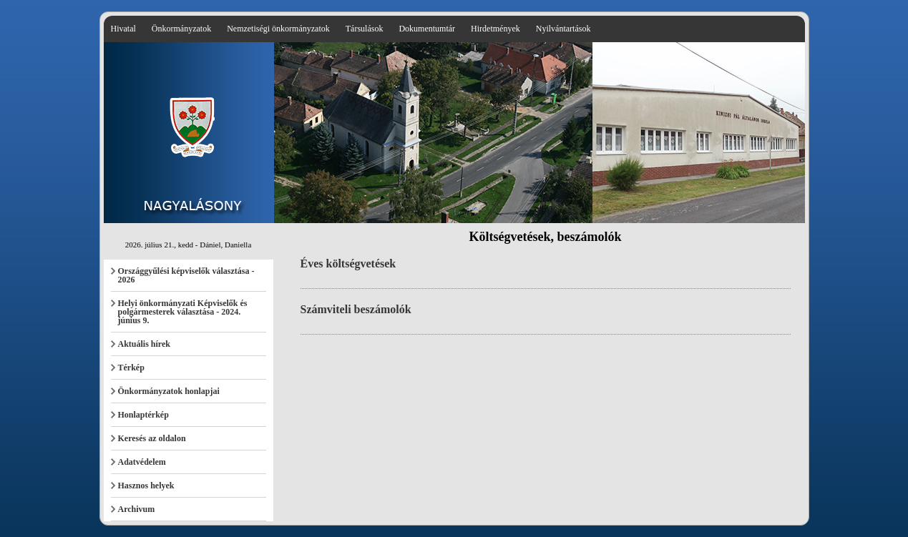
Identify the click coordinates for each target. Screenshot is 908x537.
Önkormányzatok (181, 29)
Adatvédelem (142, 462)
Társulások (365, 29)
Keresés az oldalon (152, 438)
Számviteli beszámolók (356, 309)
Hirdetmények (495, 29)
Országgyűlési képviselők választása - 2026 (186, 275)
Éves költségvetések (348, 263)
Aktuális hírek (144, 344)
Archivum (136, 509)
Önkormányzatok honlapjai (169, 391)
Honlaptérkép (143, 415)
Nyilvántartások (563, 29)
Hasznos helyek (146, 486)
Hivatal (123, 29)
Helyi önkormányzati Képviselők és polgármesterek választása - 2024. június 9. (183, 311)
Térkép (131, 368)
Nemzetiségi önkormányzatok (278, 29)
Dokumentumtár (427, 29)
